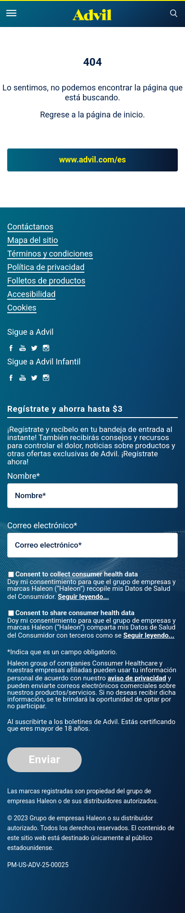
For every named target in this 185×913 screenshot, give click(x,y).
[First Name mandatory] (92, 495)
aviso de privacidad (136, 678)
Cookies (22, 307)
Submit (173, 13)
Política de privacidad (45, 267)
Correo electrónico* (42, 525)
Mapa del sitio (32, 240)
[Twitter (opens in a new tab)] (34, 348)
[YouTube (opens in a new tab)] (22, 348)
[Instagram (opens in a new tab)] (46, 348)
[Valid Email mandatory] (92, 545)
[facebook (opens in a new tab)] (10, 348)
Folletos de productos (46, 280)
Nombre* (23, 476)
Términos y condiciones (50, 253)
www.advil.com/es (92, 160)
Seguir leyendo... (83, 597)
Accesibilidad (31, 294)
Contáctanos (30, 226)
